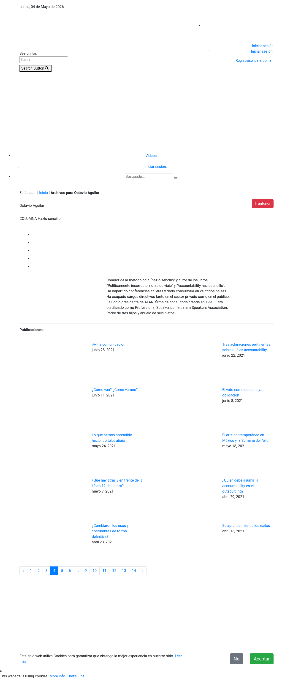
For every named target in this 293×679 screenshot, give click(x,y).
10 (94, 571)
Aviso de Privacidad (137, 643)
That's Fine (75, 676)
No (237, 659)
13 (124, 571)
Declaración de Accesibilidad (220, 643)
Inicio (43, 193)
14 (134, 571)
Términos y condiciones (175, 643)
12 (114, 571)
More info (57, 676)
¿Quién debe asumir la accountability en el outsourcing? (240, 485)
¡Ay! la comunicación (108, 344)
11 (104, 571)
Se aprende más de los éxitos (246, 525)
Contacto (111, 643)
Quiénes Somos (88, 643)
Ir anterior (263, 203)
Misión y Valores (260, 643)
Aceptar (262, 659)
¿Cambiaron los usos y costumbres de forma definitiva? (110, 531)
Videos (151, 156)
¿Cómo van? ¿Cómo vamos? (115, 390)
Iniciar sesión (263, 46)
